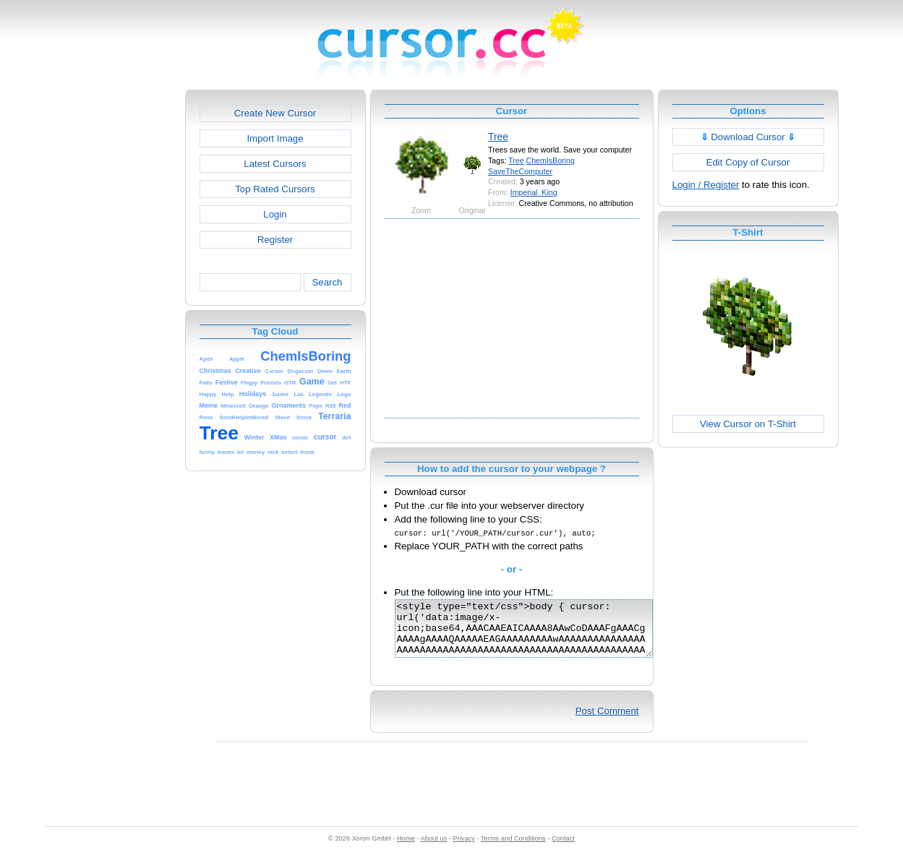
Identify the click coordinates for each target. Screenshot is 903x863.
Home (406, 849)
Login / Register (706, 184)
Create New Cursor (275, 113)
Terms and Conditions (513, 849)
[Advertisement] (123, 306)
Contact (563, 849)
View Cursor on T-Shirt (748, 423)
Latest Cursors (275, 163)
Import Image (275, 138)
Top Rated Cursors (275, 189)
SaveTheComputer (520, 171)
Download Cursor (748, 137)
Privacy (463, 849)
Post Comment (607, 721)
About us (434, 849)
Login (274, 214)
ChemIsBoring (550, 160)
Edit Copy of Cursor (748, 162)
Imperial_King (533, 192)
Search (327, 282)
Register (275, 239)
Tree (498, 136)
